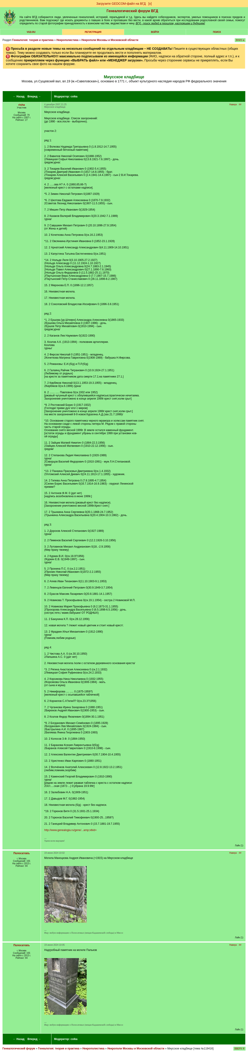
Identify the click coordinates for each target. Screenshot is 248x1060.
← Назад (18, 96)
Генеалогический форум (18, 1048)
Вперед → (34, 96)
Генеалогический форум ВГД (132, 11)
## (240, 104)
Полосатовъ (21, 853)
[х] (150, 3)
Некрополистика (67, 40)
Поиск (217, 32)
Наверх (233, 104)
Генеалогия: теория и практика (32, 40)
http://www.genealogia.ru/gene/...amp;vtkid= (70, 830)
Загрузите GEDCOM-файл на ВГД (121, 3)
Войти (155, 32)
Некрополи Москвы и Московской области (109, 40)
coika (74, 96)
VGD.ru (31, 32)
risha (21, 104)
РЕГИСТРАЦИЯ (93, 32)
